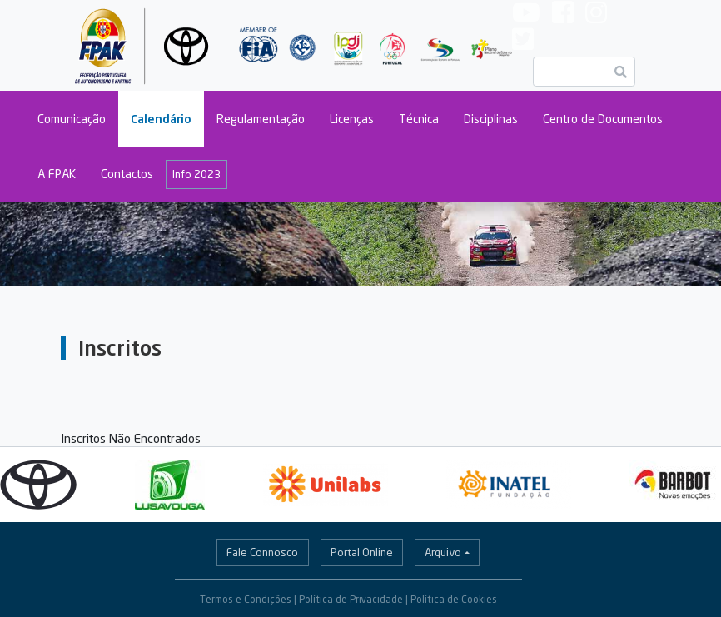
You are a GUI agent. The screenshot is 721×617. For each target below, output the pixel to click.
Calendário (161, 119)
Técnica (419, 119)
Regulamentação (260, 119)
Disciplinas (491, 119)
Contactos (127, 174)
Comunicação (71, 119)
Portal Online (362, 552)
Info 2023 (196, 174)
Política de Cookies (453, 599)
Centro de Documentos (603, 119)
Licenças (352, 119)
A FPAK (56, 174)
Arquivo (443, 552)
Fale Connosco (262, 552)
